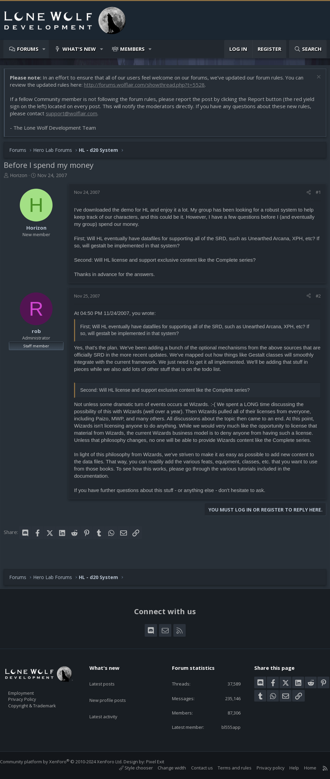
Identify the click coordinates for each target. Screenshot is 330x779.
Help (287, 768)
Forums (28, 48)
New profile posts (114, 689)
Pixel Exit (162, 762)
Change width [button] (165, 768)
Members (132, 48)
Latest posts (108, 676)
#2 (314, 299)
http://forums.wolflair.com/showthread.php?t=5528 (147, 88)
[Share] (305, 195)
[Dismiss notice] (314, 81)
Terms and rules (228, 768)
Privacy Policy (31, 696)
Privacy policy (264, 768)
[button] (44, 49)
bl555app (226, 726)
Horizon (22, 178)
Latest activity (109, 702)
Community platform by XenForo (68, 762)
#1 (314, 195)
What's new (79, 48)
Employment (30, 689)
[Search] (308, 49)
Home (303, 768)
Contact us (195, 768)
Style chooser (129, 768)
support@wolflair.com (89, 116)
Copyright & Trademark (42, 703)
